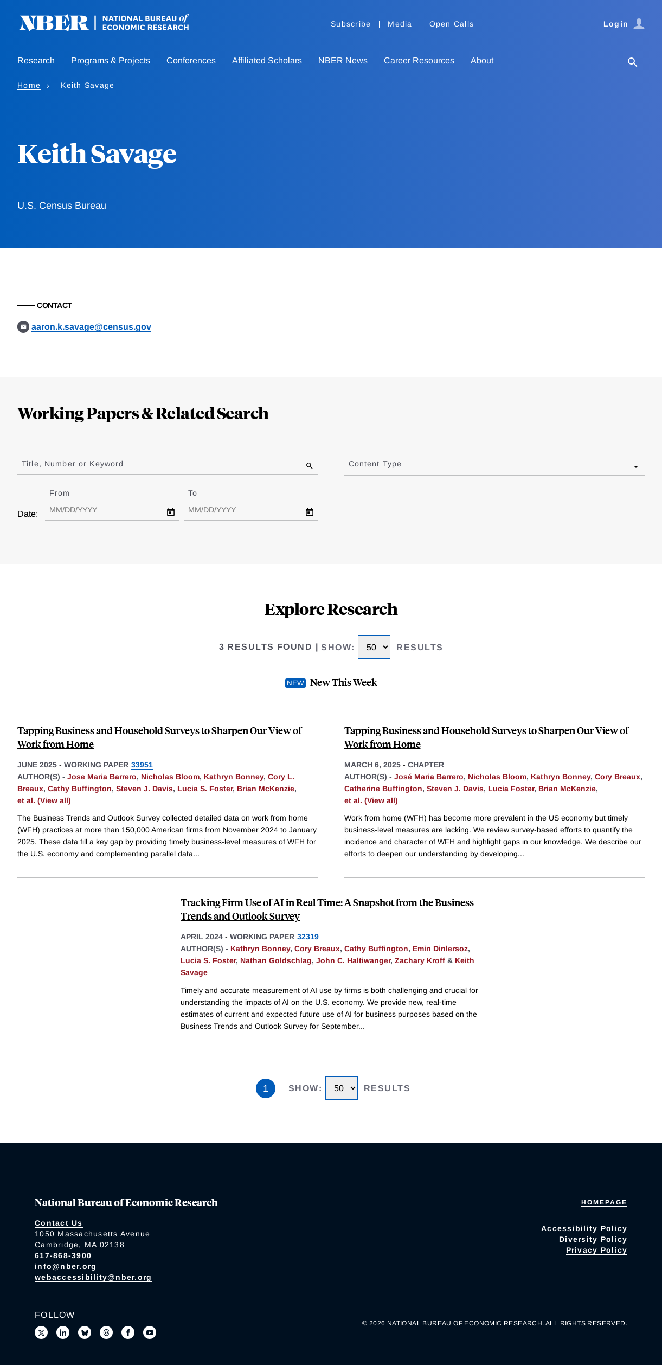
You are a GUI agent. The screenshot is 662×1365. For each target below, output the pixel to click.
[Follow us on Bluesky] (84, 1332)
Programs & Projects (110, 60)
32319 (308, 936)
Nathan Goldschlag (276, 960)
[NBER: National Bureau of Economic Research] (112, 28)
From (69, 493)
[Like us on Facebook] (127, 1332)
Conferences (191, 60)
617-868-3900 (63, 1255)
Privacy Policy (597, 1250)
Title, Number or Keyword (73, 463)
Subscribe (351, 24)
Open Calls (451, 24)
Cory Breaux (617, 776)
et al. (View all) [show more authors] (44, 800)
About (482, 60)
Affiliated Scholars (267, 60)
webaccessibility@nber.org (93, 1277)
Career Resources (419, 60)
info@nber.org (66, 1266)
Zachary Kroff (420, 960)
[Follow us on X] (41, 1332)
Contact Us (59, 1223)
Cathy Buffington (80, 788)
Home (29, 85)
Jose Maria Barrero (102, 776)
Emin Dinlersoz (440, 948)
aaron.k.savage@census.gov (91, 326)
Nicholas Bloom (170, 776)
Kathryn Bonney (233, 776)
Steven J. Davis (144, 788)
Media (400, 24)
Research (36, 60)
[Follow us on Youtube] (149, 1332)
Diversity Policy (593, 1239)
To (202, 493)
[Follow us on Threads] (106, 1332)
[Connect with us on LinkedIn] (62, 1332)
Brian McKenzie (265, 788)
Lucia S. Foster (205, 788)
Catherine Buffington (383, 788)
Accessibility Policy (584, 1228)
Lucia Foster (511, 788)
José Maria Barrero (429, 776)
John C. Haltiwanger (353, 960)
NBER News (343, 60)
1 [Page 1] (265, 1088)
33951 (142, 764)
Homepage (604, 1202)
